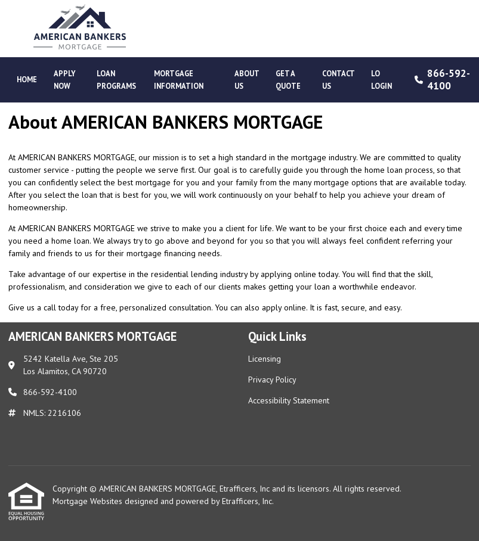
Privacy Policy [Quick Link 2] (272, 379)
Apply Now (65, 80)
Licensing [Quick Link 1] (264, 358)
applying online (288, 274)
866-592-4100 (440, 79)
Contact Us (338, 80)
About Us (246, 80)
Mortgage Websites (88, 501)
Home (27, 79)
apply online (284, 307)
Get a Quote (288, 80)
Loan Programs (116, 80)
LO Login (381, 80)
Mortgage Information (178, 80)
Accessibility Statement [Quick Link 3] (288, 400)
